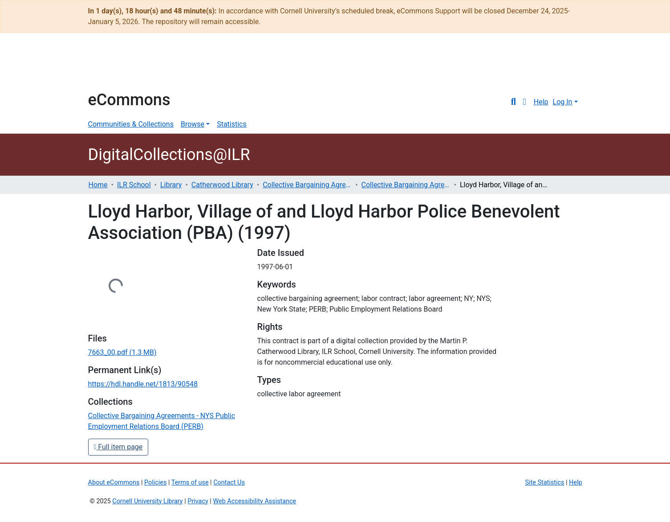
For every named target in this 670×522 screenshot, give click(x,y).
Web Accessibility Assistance (254, 501)
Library (171, 185)
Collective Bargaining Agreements (307, 185)
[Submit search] (513, 102)
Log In (563, 102)
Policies (155, 482)
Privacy (197, 501)
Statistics (232, 124)
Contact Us (229, 482)
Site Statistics (544, 482)
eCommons (129, 99)
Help (541, 102)
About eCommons (114, 482)
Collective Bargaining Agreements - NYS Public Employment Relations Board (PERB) (406, 185)
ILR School (134, 185)
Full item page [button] (118, 447)
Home (98, 185)
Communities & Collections (131, 124)
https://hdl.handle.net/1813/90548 (143, 384)
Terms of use (190, 482)
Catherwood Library (222, 185)
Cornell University (110, 66)
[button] (524, 102)
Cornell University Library (147, 501)
